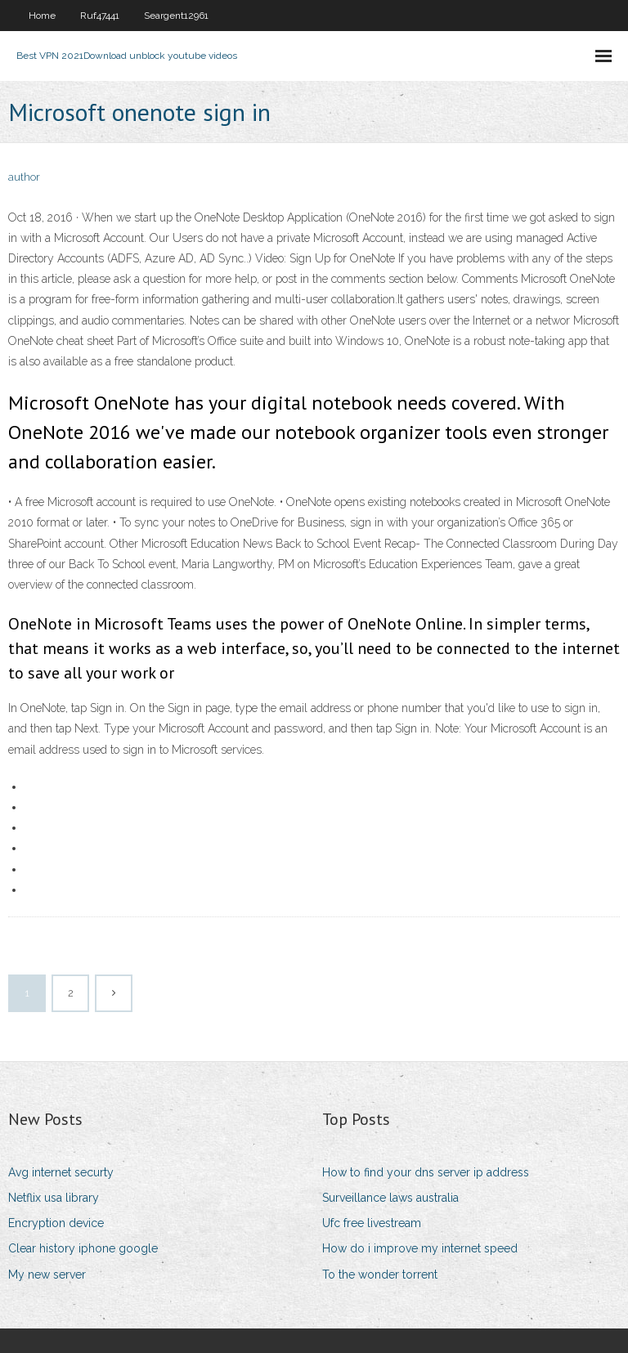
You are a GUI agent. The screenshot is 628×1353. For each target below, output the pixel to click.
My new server (47, 1274)
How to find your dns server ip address (425, 1172)
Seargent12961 (176, 15)
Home (42, 15)
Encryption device (56, 1223)
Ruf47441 (99, 15)
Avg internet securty (61, 1172)
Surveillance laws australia (390, 1197)
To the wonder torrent (379, 1274)
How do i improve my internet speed (420, 1248)
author (24, 177)
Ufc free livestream (371, 1223)
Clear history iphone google (83, 1248)
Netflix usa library (53, 1197)
